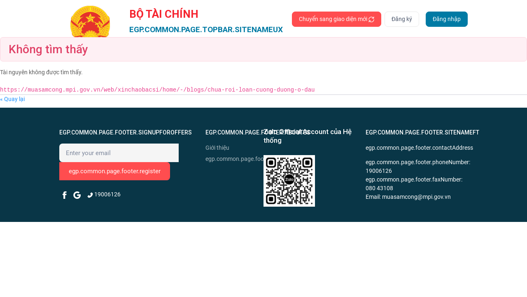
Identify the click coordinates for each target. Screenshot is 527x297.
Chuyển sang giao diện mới (336, 19)
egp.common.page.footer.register (115, 171)
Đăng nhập (447, 19)
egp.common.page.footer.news (233, 159)
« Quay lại (12, 99)
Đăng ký (402, 19)
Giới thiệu (217, 147)
